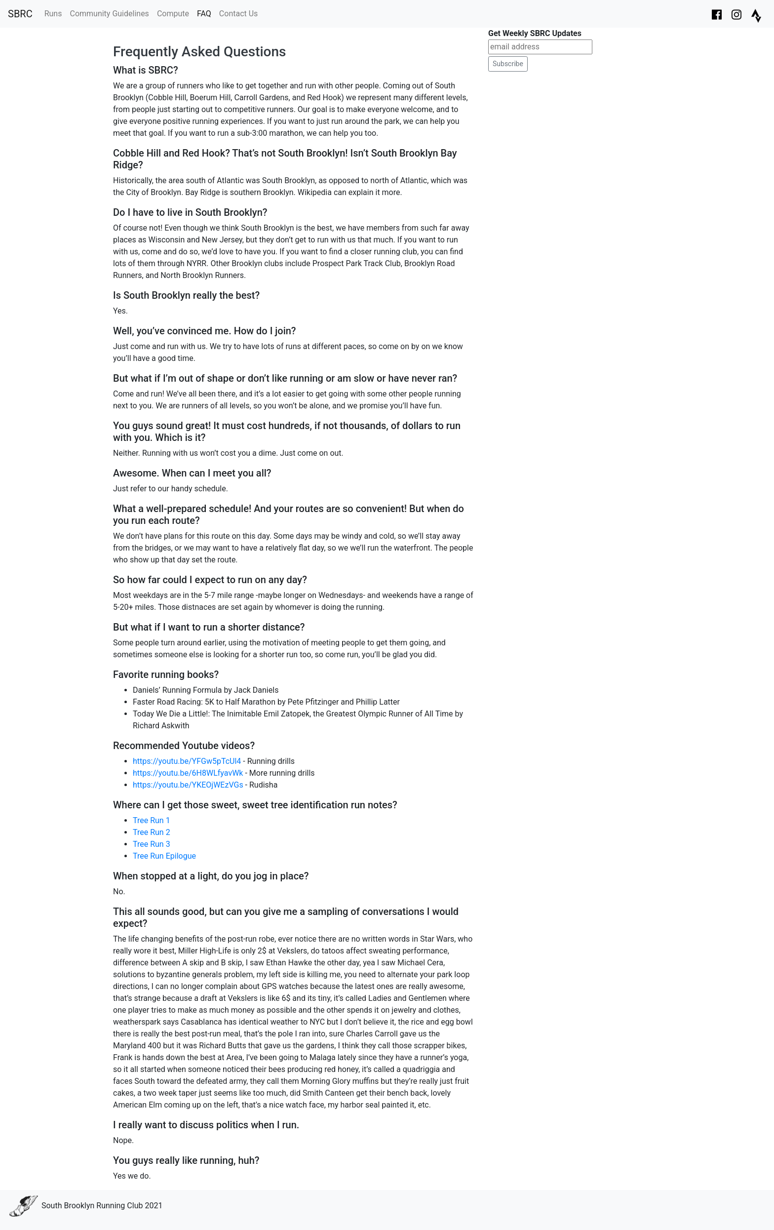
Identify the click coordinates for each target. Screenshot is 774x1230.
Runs (53, 13)
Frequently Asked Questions (199, 51)
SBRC (20, 14)
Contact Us (238, 13)
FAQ (204, 13)
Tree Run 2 (151, 832)
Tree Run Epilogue (164, 856)
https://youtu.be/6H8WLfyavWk (188, 773)
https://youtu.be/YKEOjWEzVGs (188, 785)
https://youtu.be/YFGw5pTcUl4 (187, 761)
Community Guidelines (109, 13)
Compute (173, 13)
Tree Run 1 (151, 820)
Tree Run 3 (151, 844)
